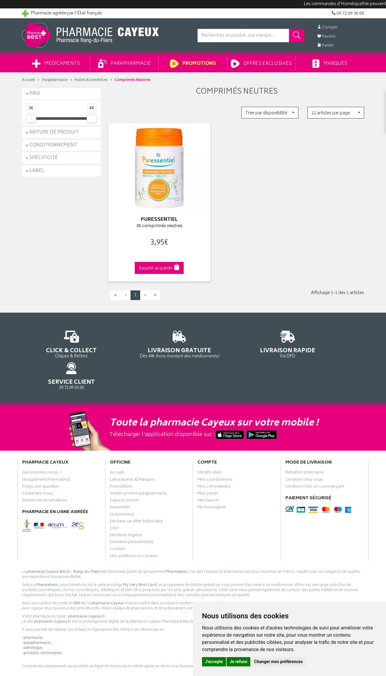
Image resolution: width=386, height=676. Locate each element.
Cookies (117, 514)
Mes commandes (214, 451)
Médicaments (56, 63)
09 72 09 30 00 (324, 333)
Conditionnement (53, 145)
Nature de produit (54, 132)
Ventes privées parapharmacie (138, 458)
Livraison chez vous (304, 444)
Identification (210, 437)
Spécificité (43, 158)
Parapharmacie (124, 63)
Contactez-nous (37, 458)
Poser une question (40, 451)
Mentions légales (126, 500)
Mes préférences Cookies (134, 521)
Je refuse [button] (238, 661)
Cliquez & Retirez (61, 333)
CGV (114, 493)
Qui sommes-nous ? (41, 437)
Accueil (28, 80)
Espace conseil (124, 465)
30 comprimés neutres (149, 215)
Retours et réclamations (44, 465)
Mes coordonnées (215, 444)
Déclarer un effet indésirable (136, 486)
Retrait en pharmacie (304, 437)
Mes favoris (208, 465)
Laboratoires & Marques (132, 444)
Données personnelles (131, 507)
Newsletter (120, 472)
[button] (269, 113)
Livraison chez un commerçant (314, 451)
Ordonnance (122, 479)
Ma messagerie (212, 472)
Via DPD (237, 333)
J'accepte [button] (214, 661)
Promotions (193, 63)
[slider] (31, 118)
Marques (329, 63)
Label (36, 171)
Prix (34, 94)
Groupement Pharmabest (46, 444)
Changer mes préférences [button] (278, 661)
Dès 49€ (149, 336)
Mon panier (208, 458)
